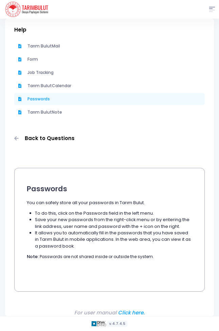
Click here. (131, 312)
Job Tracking (36, 72)
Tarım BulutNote (40, 112)
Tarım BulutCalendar (44, 86)
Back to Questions (44, 138)
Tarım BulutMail (39, 46)
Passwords (34, 99)
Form (28, 59)
